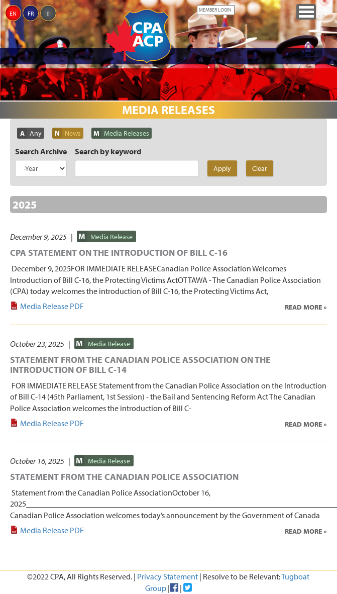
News (73, 133)
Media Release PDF (52, 306)
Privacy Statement (167, 576)
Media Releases (126, 133)
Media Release (111, 236)
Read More (303, 307)
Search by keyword (108, 151)
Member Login (215, 10)
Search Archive (41, 151)
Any (36, 133)
